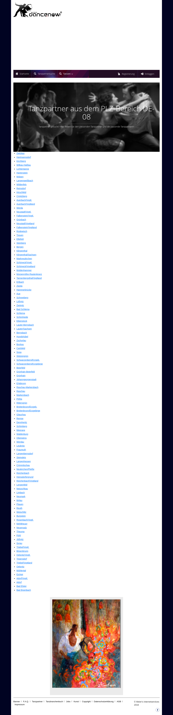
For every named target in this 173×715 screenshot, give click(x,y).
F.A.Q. (26, 701)
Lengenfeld (21, 485)
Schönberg (21, 426)
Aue (18, 293)
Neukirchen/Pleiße (25, 469)
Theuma (20, 531)
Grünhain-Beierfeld (25, 371)
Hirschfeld (21, 192)
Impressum (20, 704)
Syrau (19, 543)
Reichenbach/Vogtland (27, 481)
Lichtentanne (22, 169)
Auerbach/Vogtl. (24, 200)
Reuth (19, 508)
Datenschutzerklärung (103, 701)
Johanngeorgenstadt (26, 379)
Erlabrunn (21, 383)
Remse (19, 418)
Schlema (20, 313)
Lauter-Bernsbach (25, 325)
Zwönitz (20, 305)
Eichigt (19, 574)
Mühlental (21, 570)
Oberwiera (21, 438)
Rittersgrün (21, 403)
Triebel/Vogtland (24, 563)
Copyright (86, 701)
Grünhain (21, 375)
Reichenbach (22, 473)
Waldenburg (22, 434)
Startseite (24, 73)
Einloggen (149, 73)
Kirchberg (21, 161)
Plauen (19, 504)
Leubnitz (20, 446)
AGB (119, 701)
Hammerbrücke (23, 290)
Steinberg (21, 243)
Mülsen (19, 176)
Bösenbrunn (22, 551)
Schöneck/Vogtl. (24, 262)
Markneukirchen (24, 258)
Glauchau (21, 414)
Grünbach (21, 219)
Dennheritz (21, 422)
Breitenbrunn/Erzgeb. (26, 407)
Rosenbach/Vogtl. (25, 520)
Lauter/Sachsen (24, 329)
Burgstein (21, 516)
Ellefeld (20, 239)
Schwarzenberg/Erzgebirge (29, 364)
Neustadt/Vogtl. (23, 212)
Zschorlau (21, 340)
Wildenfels (21, 184)
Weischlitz (21, 512)
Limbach (20, 492)
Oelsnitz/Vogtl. (23, 555)
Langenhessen (23, 461)
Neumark (20, 496)
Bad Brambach (23, 590)
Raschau (20, 391)
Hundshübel (22, 336)
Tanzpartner (37, 701)
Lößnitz (20, 301)
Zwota (19, 286)
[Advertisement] (86, 44)
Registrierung (128, 73)
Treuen (19, 235)
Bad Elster (21, 586)
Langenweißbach (24, 180)
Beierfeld (20, 368)
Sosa (18, 352)
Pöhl (18, 535)
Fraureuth (21, 449)
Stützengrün (22, 356)
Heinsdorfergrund (24, 477)
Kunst (76, 701)
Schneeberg (22, 297)
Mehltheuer (21, 524)
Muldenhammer (24, 270)
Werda (19, 208)
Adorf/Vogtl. (22, 578)
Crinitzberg (21, 196)
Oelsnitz (20, 566)
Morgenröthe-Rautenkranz (29, 274)
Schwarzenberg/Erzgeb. (28, 360)
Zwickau (20, 153)
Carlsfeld (20, 348)
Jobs (68, 701)
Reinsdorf (21, 188)
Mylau (19, 500)
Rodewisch (21, 231)
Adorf (19, 582)
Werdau (20, 442)
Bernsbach (21, 332)
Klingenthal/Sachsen (26, 254)
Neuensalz (21, 527)
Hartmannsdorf (23, 157)
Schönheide (22, 317)
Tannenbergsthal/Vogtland (29, 278)
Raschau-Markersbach (27, 387)
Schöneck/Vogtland (25, 266)
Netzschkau (22, 488)
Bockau (20, 344)
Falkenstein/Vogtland (26, 227)
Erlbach (20, 282)
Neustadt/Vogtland (25, 223)
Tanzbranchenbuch (54, 701)
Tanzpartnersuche (46, 73)
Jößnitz (19, 539)
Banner (16, 701)
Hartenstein (22, 173)
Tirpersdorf (21, 559)
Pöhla (19, 399)
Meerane (20, 430)
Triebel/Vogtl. (22, 547)
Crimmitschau (23, 465)
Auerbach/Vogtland (25, 204)
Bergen (19, 247)
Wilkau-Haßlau (23, 165)
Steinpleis (21, 457)
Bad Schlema (22, 309)
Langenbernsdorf (24, 453)
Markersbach (22, 395)
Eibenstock (21, 321)
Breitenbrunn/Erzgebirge (28, 410)
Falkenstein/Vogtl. (25, 215)
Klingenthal (21, 251)
